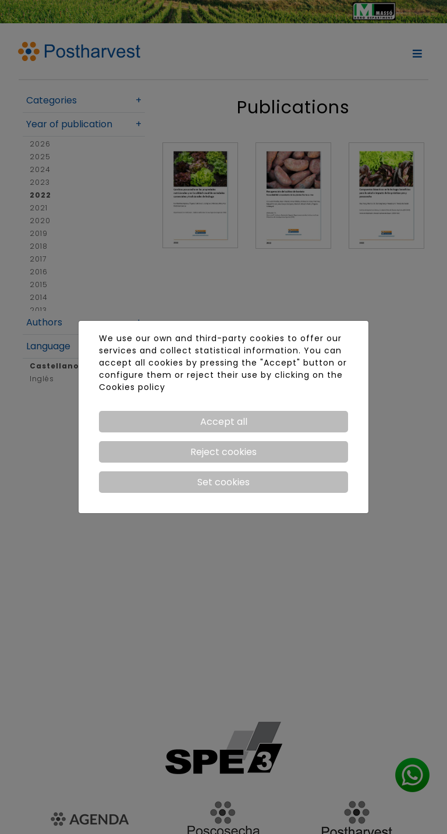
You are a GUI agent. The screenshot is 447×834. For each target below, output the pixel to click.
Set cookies (223, 482)
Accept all (223, 421)
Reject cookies (223, 452)
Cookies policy (132, 387)
